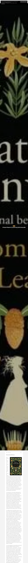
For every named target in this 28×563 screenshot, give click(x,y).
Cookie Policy (3, 3)
